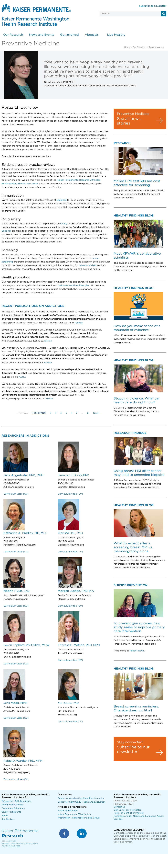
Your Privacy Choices (11, 846)
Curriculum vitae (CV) (16, 494)
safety (63, 224)
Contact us (119, 807)
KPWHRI (12, 841)
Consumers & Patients (13, 808)
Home (127, 47)
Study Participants (11, 812)
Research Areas (156, 47)
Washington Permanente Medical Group (79, 818)
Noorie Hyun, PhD (16, 591)
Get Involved (69, 34)
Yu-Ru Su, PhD (68, 703)
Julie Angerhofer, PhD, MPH (23, 475)
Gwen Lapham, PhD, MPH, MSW (26, 645)
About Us (92, 34)
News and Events (41, 34)
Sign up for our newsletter (127, 810)
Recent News (136, 651)
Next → (97, 413)
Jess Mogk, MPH (15, 703)
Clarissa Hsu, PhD (70, 533)
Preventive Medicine (133, 113)
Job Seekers (8, 819)
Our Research (13, 34)
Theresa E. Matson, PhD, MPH (79, 645)
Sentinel (6, 231)
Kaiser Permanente (68, 811)
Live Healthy (116, 34)
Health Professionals (12, 805)
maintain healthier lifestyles (73, 285)
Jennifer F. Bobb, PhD (73, 475)
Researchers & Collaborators (16, 801)
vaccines (61, 200)
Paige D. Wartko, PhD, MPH (22, 760)
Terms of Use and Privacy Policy (24, 843)
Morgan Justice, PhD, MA (76, 591)
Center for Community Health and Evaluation (81, 802)
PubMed (78, 323)
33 (87, 413)
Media (5, 816)
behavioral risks (87, 265)
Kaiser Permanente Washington (74, 814)
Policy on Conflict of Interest (128, 813)
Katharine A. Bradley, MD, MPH (25, 533)
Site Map (5, 843)
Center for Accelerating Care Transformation (81, 798)
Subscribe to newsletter (152, 6)
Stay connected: (130, 742)
